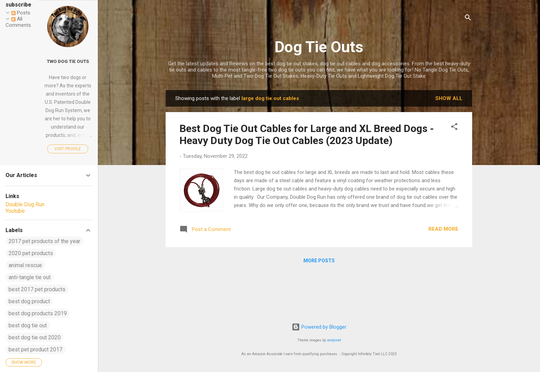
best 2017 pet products (37, 289)
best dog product (29, 301)
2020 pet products (31, 253)
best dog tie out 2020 (35, 337)
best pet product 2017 (35, 349)
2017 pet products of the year (44, 241)
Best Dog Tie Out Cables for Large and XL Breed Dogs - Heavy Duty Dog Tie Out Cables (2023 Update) (306, 134)
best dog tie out (28, 325)
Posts (20, 13)
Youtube (15, 211)
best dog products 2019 (38, 313)
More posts (319, 260)
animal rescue (25, 265)
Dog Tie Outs (318, 47)
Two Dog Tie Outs (68, 61)
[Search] (468, 18)
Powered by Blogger (319, 327)
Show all (449, 98)
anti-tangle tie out (30, 277)
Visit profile (67, 148)
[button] (454, 127)
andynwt (334, 340)
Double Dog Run (25, 204)
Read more (443, 229)
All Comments (18, 22)
